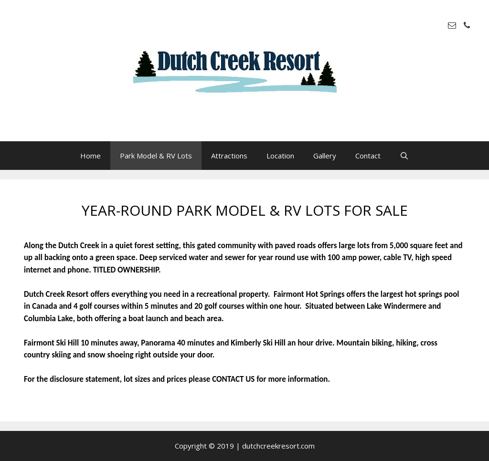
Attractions (229, 155)
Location (280, 155)
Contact (368, 155)
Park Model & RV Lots (156, 155)
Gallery (324, 155)
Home (90, 155)
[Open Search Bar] (404, 155)
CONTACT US (233, 379)
